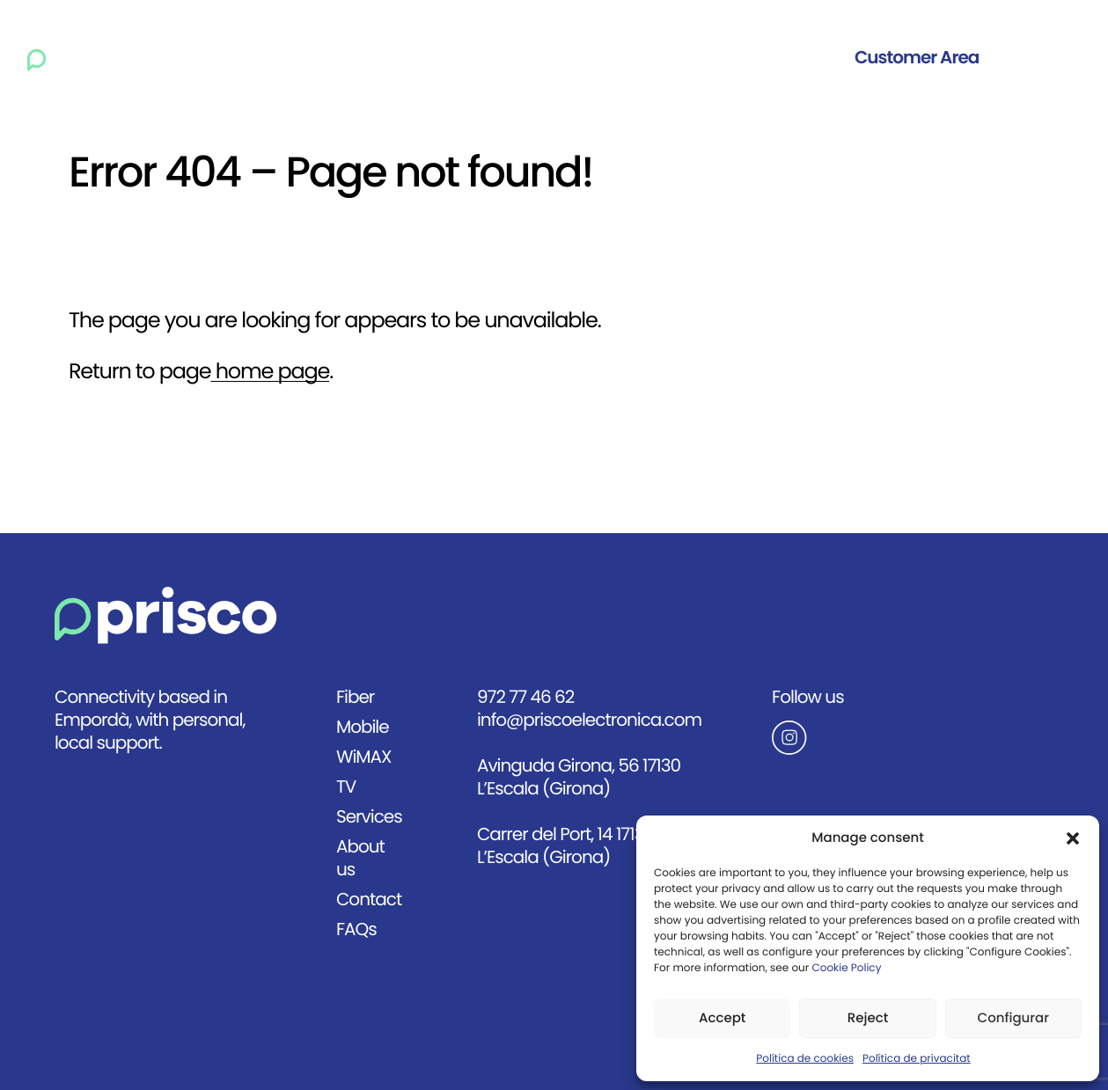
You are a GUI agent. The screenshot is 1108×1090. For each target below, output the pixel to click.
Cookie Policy (846, 969)
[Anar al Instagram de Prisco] (842, 737)
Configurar (1013, 1019)
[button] (1073, 838)
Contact (765, 57)
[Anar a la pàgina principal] (166, 615)
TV (496, 57)
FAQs (356, 929)
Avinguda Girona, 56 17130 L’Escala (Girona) (578, 777)
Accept (722, 1019)
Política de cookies (805, 1059)
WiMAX (428, 57)
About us (667, 57)
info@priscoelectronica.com (589, 720)
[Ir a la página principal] (84, 58)
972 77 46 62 (525, 697)
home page (269, 372)
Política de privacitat (916, 1059)
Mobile (343, 57)
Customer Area (917, 57)
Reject (868, 1019)
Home (194, 57)
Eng (1059, 57)
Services (569, 57)
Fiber (268, 57)
